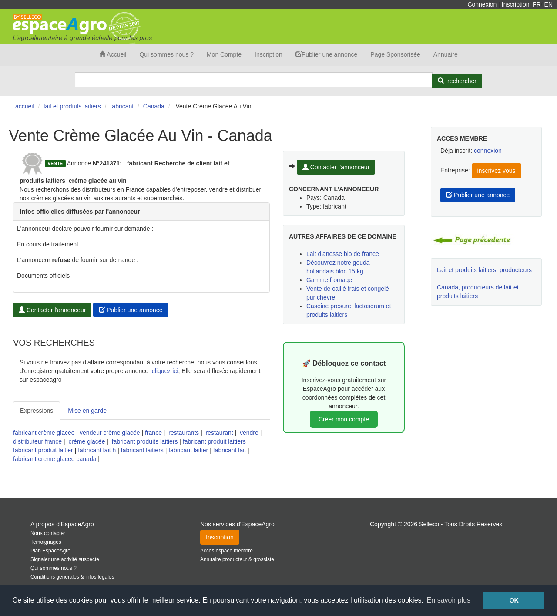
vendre (249, 432)
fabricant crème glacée (44, 432)
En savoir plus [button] (449, 600)
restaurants (183, 432)
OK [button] (514, 600)
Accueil (112, 54)
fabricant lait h (97, 450)
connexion (488, 150)
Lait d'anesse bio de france (342, 253)
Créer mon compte (344, 419)
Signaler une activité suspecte (64, 559)
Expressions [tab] (36, 410)
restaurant (219, 432)
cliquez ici (165, 370)
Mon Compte (224, 54)
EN (548, 4)
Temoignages (45, 542)
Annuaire (445, 54)
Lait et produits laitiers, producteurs (484, 269)
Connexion (482, 4)
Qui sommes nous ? (166, 54)
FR (537, 4)
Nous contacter (47, 533)
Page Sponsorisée (395, 54)
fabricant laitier (188, 450)
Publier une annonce (326, 54)
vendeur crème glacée (110, 432)
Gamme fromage (329, 279)
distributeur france (37, 441)
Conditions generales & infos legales (72, 577)
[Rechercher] (457, 81)
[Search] (254, 79)
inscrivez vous (496, 170)
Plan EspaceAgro (50, 551)
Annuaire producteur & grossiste (237, 559)
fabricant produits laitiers (145, 441)
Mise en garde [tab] (87, 410)
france (153, 432)
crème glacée (86, 441)
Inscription (516, 4)
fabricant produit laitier (43, 450)
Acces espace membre (226, 551)
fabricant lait (229, 450)
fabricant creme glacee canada (54, 458)
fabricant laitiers (142, 450)
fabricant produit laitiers (214, 441)
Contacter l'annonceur (52, 309)
